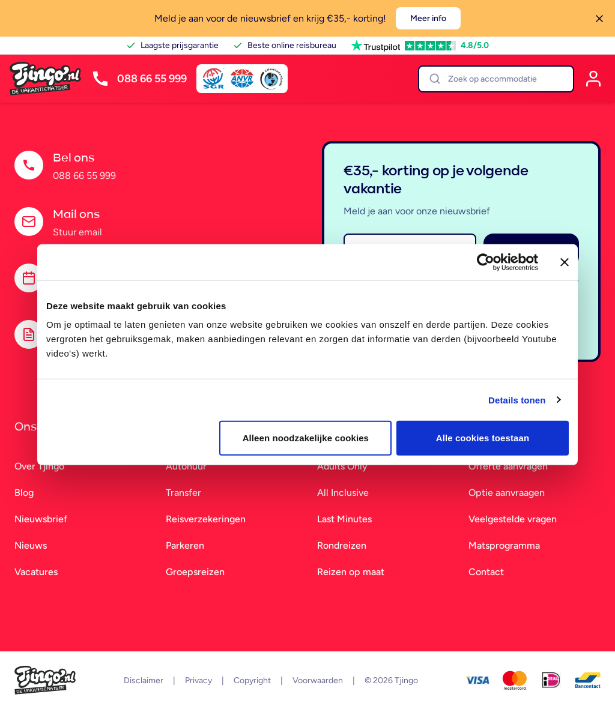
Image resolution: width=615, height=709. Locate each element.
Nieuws (30, 545)
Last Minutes (344, 519)
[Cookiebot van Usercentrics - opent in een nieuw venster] (485, 262)
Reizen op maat (350, 572)
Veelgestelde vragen (512, 519)
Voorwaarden (317, 680)
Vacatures (36, 572)
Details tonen (516, 399)
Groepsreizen (195, 572)
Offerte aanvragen (508, 466)
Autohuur (186, 466)
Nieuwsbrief (40, 519)
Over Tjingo (39, 466)
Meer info (428, 18)
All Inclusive (343, 492)
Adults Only (342, 466)
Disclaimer (143, 680)
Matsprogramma (504, 545)
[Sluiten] (599, 19)
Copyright (252, 680)
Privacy (198, 680)
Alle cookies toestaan (483, 438)
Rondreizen (341, 545)
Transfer (183, 492)
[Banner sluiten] (564, 262)
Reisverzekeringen (206, 519)
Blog (24, 492)
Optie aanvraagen (506, 492)
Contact (486, 572)
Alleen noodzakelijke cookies (306, 438)
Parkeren (185, 545)
